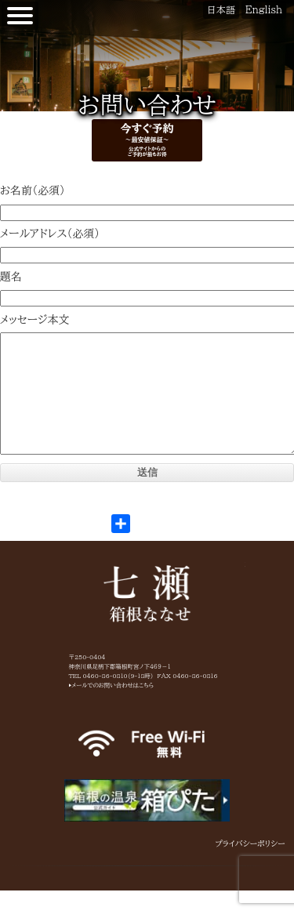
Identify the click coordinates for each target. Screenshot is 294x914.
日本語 (221, 9)
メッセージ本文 (35, 319)
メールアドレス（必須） (50, 233)
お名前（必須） (32, 190)
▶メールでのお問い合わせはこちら (111, 708)
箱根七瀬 (147, 616)
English (263, 9)
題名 (11, 276)
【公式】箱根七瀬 (0, 8)
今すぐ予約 (147, 139)
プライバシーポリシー (250, 867)
